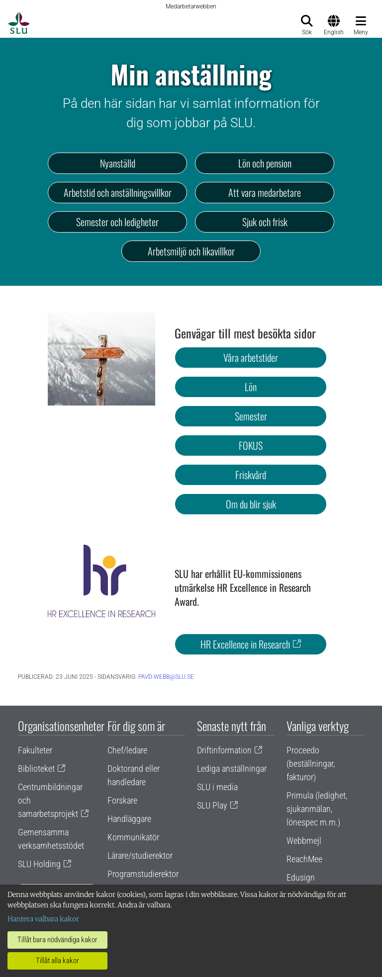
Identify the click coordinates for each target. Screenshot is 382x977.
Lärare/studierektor (140, 855)
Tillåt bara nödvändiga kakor (57, 939)
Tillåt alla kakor (57, 960)
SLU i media (217, 787)
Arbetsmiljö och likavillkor (191, 251)
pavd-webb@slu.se (166, 676)
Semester (251, 415)
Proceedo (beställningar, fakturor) (310, 763)
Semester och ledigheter (117, 221)
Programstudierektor (143, 874)
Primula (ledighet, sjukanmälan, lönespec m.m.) (316, 808)
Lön (251, 386)
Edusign (300, 877)
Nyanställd (117, 163)
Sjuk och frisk (264, 221)
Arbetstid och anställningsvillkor (118, 192)
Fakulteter (35, 750)
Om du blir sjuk (251, 503)
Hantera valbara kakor (43, 918)
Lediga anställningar (232, 768)
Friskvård (250, 474)
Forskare (122, 800)
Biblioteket (36, 768)
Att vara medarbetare (264, 192)
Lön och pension (264, 163)
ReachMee (304, 859)
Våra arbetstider (250, 357)
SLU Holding (39, 864)
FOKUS (251, 445)
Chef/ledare (127, 750)
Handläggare (129, 819)
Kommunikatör (133, 837)
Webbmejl (303, 840)
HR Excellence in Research (245, 644)
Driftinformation (224, 750)
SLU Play (212, 805)
